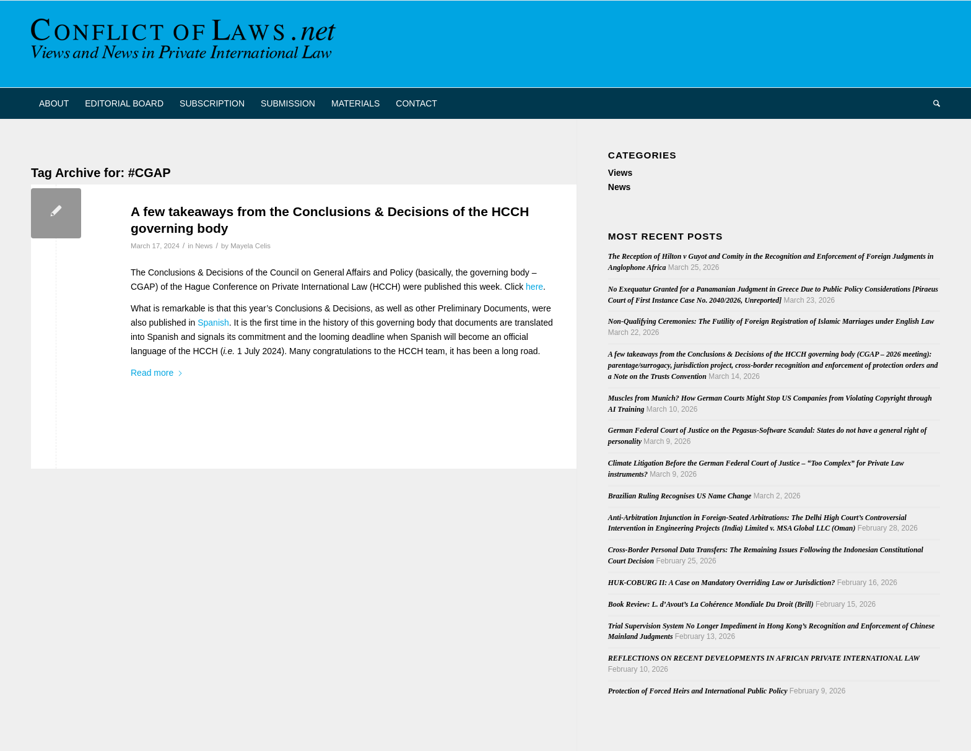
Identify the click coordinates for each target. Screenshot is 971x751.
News (203, 246)
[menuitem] (54, 103)
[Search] (932, 103)
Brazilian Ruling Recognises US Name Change (680, 496)
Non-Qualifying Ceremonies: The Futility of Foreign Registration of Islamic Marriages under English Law (771, 321)
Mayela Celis (250, 246)
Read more (157, 373)
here (534, 287)
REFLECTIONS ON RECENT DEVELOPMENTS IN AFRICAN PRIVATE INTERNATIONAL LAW (764, 658)
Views (620, 173)
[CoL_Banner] (186, 44)
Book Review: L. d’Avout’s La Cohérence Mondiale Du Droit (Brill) (711, 604)
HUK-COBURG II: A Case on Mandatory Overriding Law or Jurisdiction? (721, 582)
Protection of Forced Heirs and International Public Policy (698, 691)
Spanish (213, 323)
